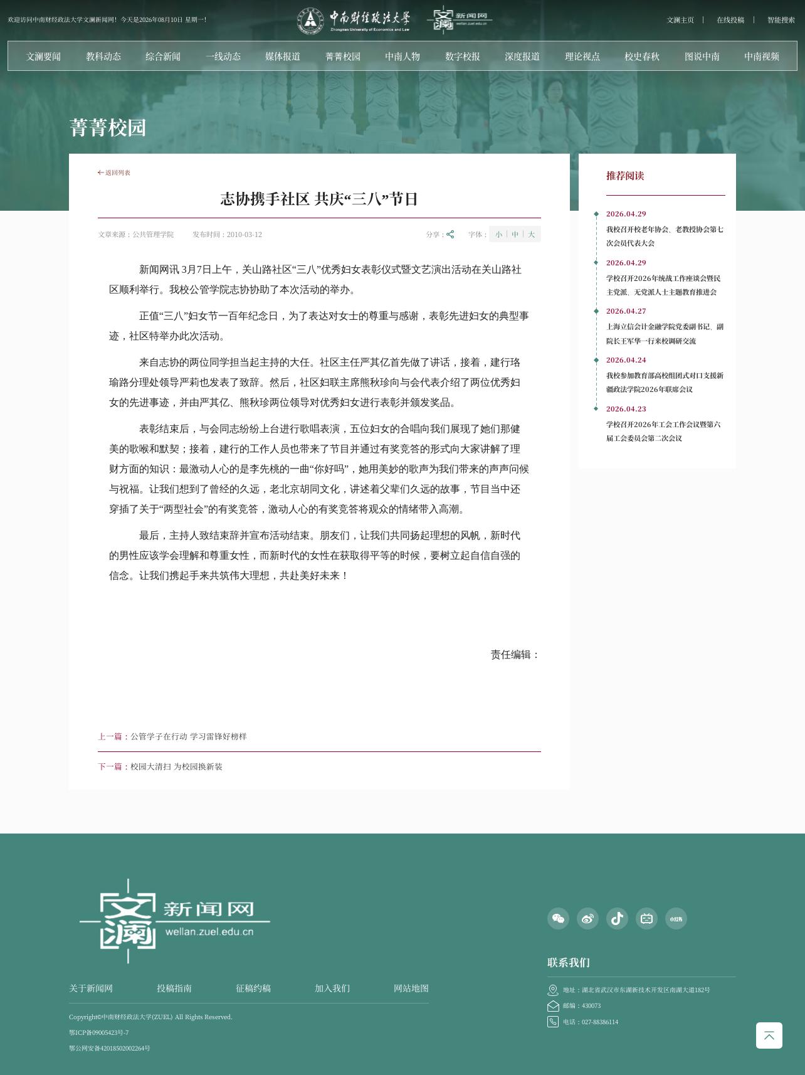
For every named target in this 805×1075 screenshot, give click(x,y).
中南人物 (402, 56)
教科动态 (103, 56)
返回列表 (114, 172)
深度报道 (522, 56)
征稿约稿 (253, 988)
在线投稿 (730, 19)
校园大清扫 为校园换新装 (176, 766)
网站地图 (411, 988)
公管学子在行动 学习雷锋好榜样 (188, 736)
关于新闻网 (91, 988)
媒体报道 (282, 56)
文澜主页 (680, 19)
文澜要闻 (43, 56)
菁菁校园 (342, 56)
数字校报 (462, 56)
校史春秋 (642, 56)
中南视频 (761, 56)
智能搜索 (781, 19)
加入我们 (332, 988)
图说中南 (702, 56)
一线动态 (223, 56)
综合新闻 (163, 56)
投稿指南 (174, 988)
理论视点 (582, 56)
